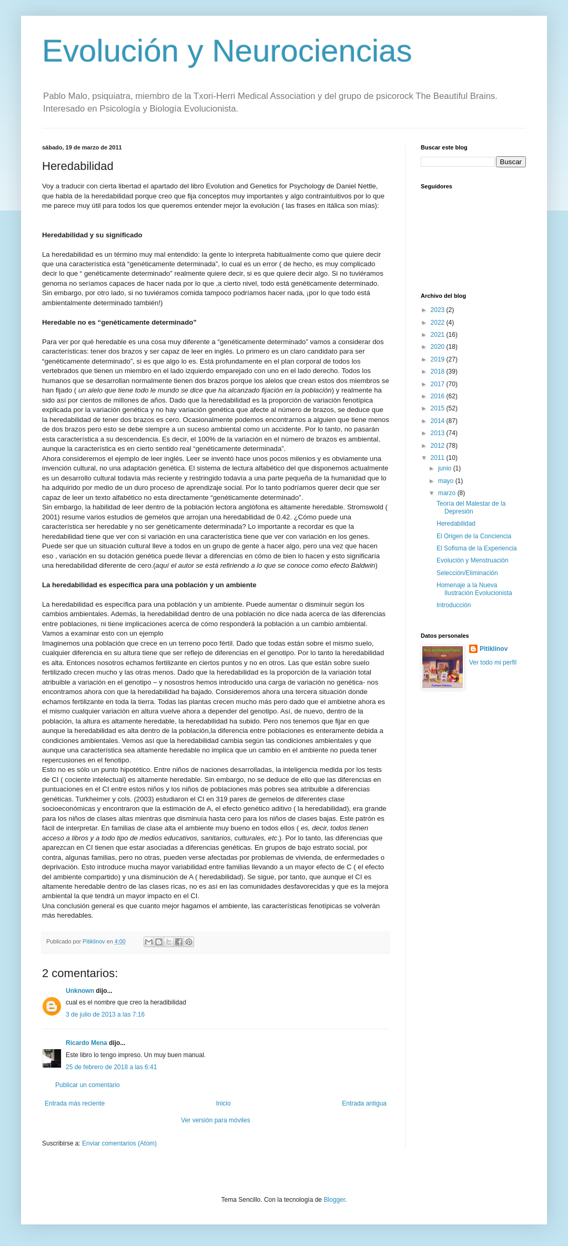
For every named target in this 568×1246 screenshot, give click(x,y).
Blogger (334, 1199)
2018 (439, 371)
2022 (439, 322)
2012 (439, 445)
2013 (439, 433)
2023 (439, 310)
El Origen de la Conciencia (474, 536)
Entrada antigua (364, 1103)
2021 (439, 334)
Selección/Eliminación (467, 573)
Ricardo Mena (86, 1043)
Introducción (454, 605)
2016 (439, 396)
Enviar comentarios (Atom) (119, 1143)
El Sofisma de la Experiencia (477, 548)
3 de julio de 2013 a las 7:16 (105, 1014)
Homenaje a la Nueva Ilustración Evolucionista (474, 588)
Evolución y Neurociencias (227, 50)
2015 (439, 408)
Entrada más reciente (75, 1103)
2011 (439, 457)
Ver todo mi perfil (492, 662)
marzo (448, 493)
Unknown (80, 990)
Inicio (223, 1103)
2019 (439, 359)
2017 (439, 384)
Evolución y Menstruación (473, 560)
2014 (439, 421)
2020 (439, 346)
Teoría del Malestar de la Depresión (471, 507)
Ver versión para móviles (215, 1120)
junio (445, 468)
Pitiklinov (494, 648)
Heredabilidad (456, 523)
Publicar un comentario (87, 1085)
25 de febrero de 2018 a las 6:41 (111, 1067)
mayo (446, 481)
